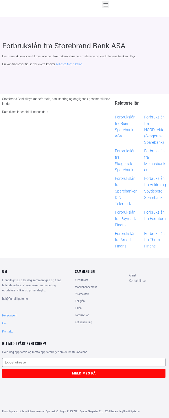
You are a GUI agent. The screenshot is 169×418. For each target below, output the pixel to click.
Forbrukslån (82, 315)
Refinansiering (83, 322)
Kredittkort (81, 280)
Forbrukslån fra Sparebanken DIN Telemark (126, 191)
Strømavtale (82, 294)
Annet (132, 275)
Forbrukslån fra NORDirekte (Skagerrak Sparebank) (154, 130)
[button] (105, 4)
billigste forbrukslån (69, 64)
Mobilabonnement (86, 287)
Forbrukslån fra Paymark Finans (125, 218)
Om (4, 323)
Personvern (9, 315)
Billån (78, 308)
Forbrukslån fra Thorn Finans (154, 240)
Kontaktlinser (138, 280)
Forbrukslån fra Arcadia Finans (125, 240)
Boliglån (80, 301)
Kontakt (7, 331)
